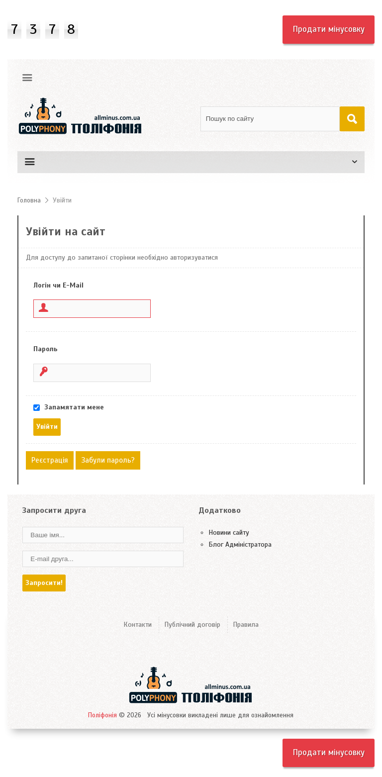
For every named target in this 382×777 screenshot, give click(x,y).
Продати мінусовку (328, 29)
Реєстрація (49, 460)
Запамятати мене (74, 407)
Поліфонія (102, 715)
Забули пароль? (108, 460)
